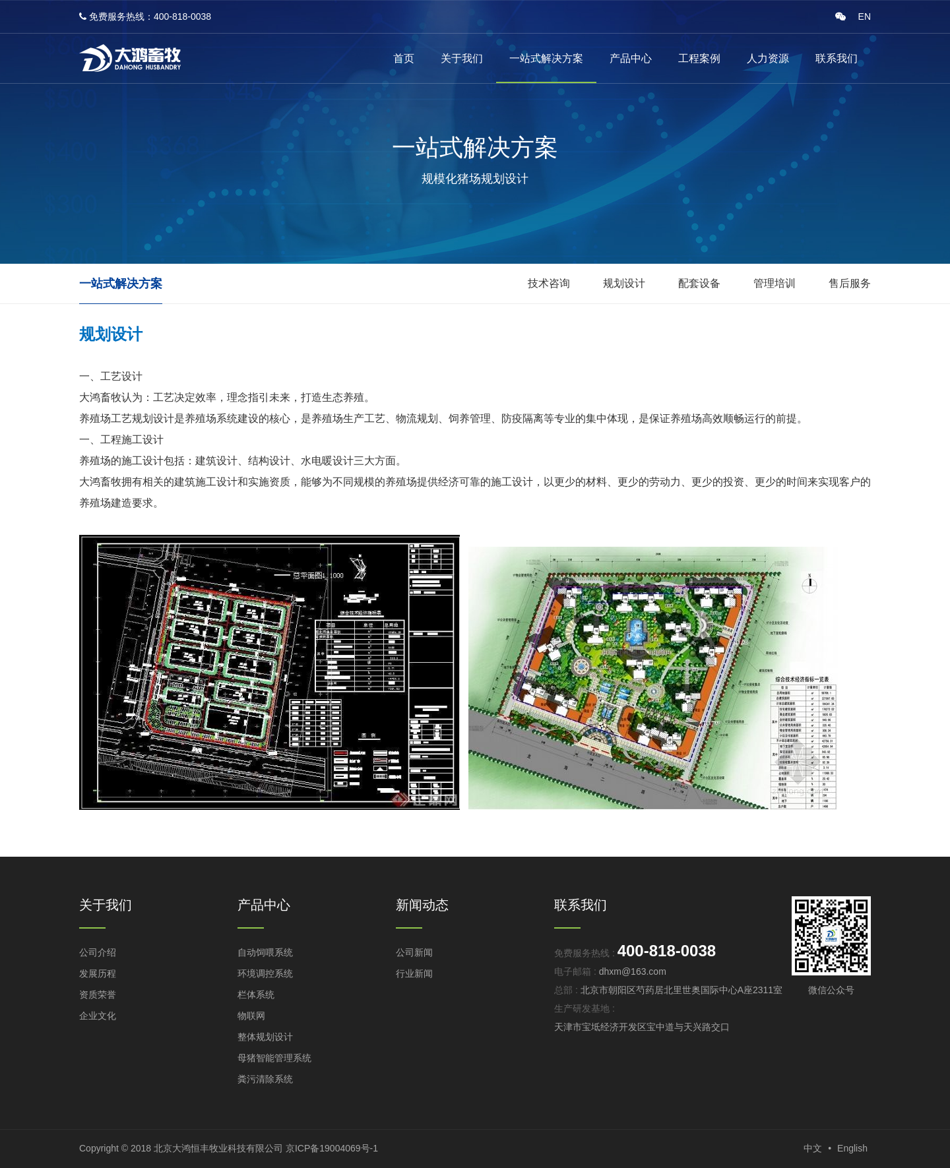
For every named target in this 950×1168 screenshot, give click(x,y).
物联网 (251, 1015)
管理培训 (774, 283)
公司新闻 (414, 952)
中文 (813, 1148)
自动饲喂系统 (265, 952)
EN (864, 16)
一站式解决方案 (546, 58)
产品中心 (631, 58)
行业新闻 (414, 973)
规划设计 (624, 283)
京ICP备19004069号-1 (332, 1148)
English (852, 1148)
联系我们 (836, 58)
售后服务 (850, 283)
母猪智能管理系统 (274, 1058)
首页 (403, 58)
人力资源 (768, 58)
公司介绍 (97, 952)
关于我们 (462, 58)
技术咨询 (549, 283)
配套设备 (699, 283)
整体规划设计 (265, 1036)
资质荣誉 (97, 994)
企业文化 (97, 1015)
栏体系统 (256, 994)
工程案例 (699, 58)
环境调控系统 (265, 973)
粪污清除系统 (265, 1079)
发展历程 (97, 973)
